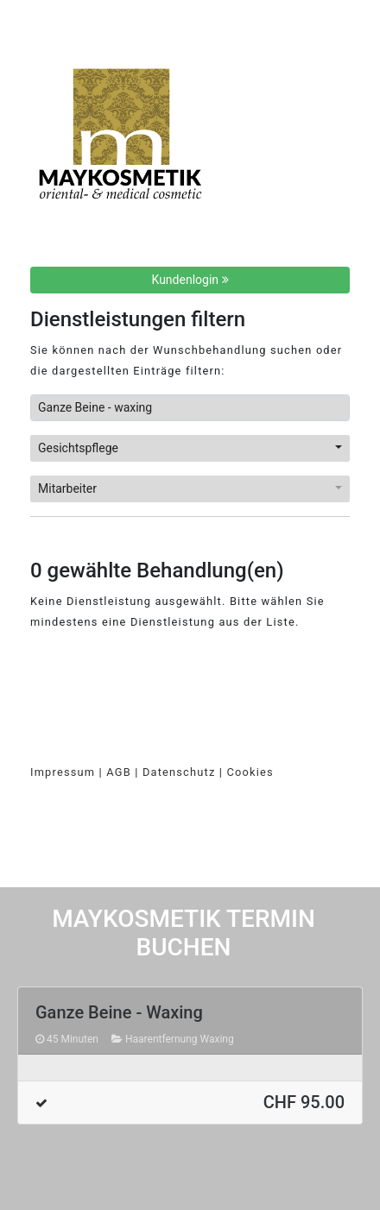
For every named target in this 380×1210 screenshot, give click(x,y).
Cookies (250, 772)
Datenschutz (179, 772)
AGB (118, 772)
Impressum (62, 772)
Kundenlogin (190, 280)
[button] (190, 448)
